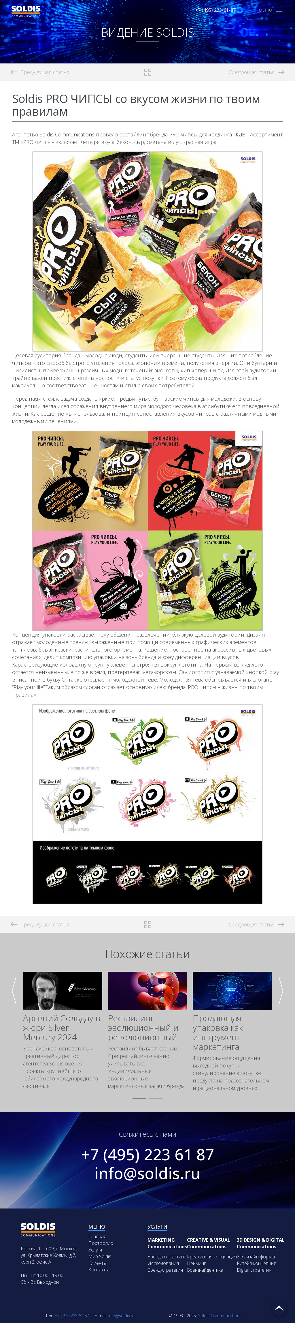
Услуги (95, 1250)
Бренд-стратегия (165, 1270)
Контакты (98, 1269)
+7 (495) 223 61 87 (147, 1154)
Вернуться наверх (279, 1308)
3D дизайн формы (256, 1256)
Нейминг (196, 1263)
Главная (97, 1236)
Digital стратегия (254, 1270)
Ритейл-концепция (256, 1263)
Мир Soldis (99, 1256)
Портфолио (100, 1243)
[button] (139, 1098)
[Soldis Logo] (26, 15)
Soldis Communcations (205, 1315)
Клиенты (97, 1263)
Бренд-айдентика (205, 1270)
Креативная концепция (212, 1256)
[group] (62, 1031)
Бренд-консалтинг (167, 1256)
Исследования (163, 1263)
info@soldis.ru (147, 1173)
